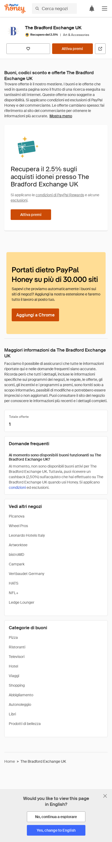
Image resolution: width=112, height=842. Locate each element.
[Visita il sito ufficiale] (100, 48)
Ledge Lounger (21, 602)
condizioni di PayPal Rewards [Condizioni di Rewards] (60, 195)
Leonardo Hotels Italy (27, 535)
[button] (104, 8)
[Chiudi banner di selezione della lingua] (105, 796)
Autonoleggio (20, 704)
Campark (16, 564)
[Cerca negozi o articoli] (54, 8)
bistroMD (16, 554)
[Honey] (15, 8)
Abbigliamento (21, 695)
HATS (13, 583)
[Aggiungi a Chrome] (35, 315)
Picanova (16, 516)
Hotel (13, 666)
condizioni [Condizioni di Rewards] (17, 487)
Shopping (17, 685)
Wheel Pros (18, 525)
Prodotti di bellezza (25, 723)
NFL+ (13, 592)
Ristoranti (17, 647)
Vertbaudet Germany (26, 573)
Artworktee (18, 545)
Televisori (16, 656)
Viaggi (14, 675)
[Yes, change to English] (56, 830)
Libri (12, 714)
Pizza (13, 637)
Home (9, 761)
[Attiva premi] (72, 48)
